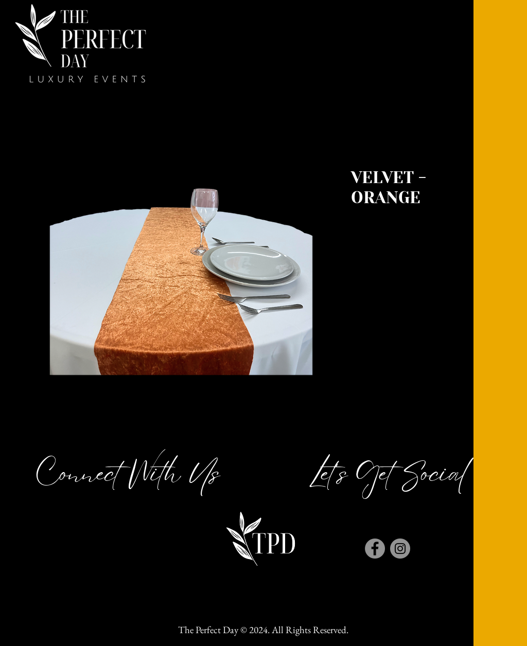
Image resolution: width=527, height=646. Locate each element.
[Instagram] (400, 549)
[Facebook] (375, 549)
